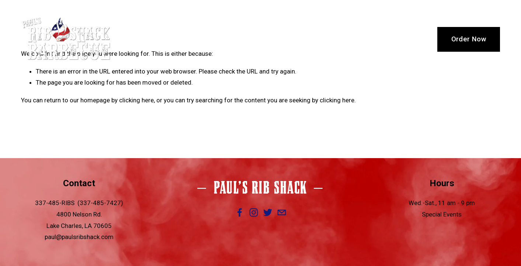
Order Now (468, 39)
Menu (243, 39)
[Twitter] (267, 212)
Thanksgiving (328, 39)
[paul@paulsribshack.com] (281, 212)
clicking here (136, 100)
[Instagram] (253, 212)
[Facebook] (239, 212)
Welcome (162, 39)
